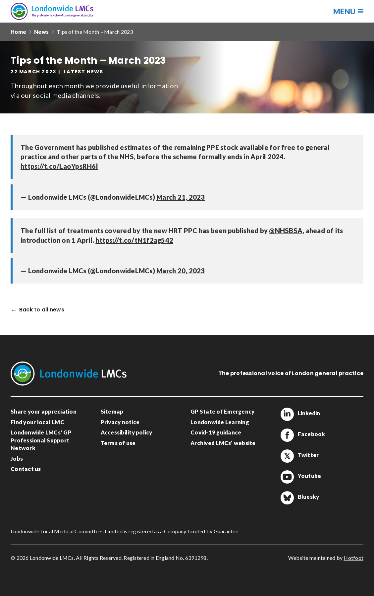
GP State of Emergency (222, 411)
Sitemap (112, 411)
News (41, 32)
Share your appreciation (44, 411)
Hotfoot (353, 558)
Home (18, 32)
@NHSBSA (285, 230)
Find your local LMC (37, 422)
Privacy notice (120, 422)
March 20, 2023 (180, 271)
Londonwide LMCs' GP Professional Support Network (41, 440)
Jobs (17, 458)
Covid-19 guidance (215, 432)
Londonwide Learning (219, 422)
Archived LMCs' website (223, 442)
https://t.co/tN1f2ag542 (134, 240)
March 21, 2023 (180, 197)
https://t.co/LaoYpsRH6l (59, 166)
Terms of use (118, 442)
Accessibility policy (126, 432)
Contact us (26, 468)
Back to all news (41, 309)
